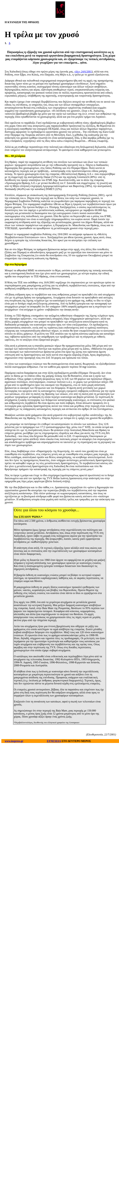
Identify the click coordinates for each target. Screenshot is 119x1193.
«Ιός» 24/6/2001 (83, 71)
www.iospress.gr (14, 741)
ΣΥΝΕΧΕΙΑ (54, 741)
